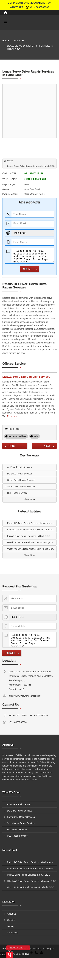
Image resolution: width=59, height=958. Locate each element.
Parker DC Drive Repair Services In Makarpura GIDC (31, 523)
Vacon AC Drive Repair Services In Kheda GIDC (30, 549)
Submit (28, 269)
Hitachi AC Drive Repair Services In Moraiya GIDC (31, 542)
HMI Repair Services (17, 493)
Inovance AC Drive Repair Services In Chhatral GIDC (31, 529)
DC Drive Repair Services (19, 473)
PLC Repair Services (17, 836)
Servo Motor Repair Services (21, 486)
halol (36, 436)
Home (5, 40)
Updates (19, 40)
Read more (12, 416)
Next (47, 445)
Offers (10, 161)
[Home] (5, 12)
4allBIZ (25, 954)
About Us (11, 914)
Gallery (10, 926)
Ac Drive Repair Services (19, 467)
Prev (12, 445)
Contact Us (12, 932)
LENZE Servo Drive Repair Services (26, 376)
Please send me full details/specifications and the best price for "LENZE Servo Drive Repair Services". (32, 255)
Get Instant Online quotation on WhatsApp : (29, 5)
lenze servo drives (17, 436)
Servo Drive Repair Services (21, 480)
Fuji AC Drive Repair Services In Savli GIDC (28, 536)
